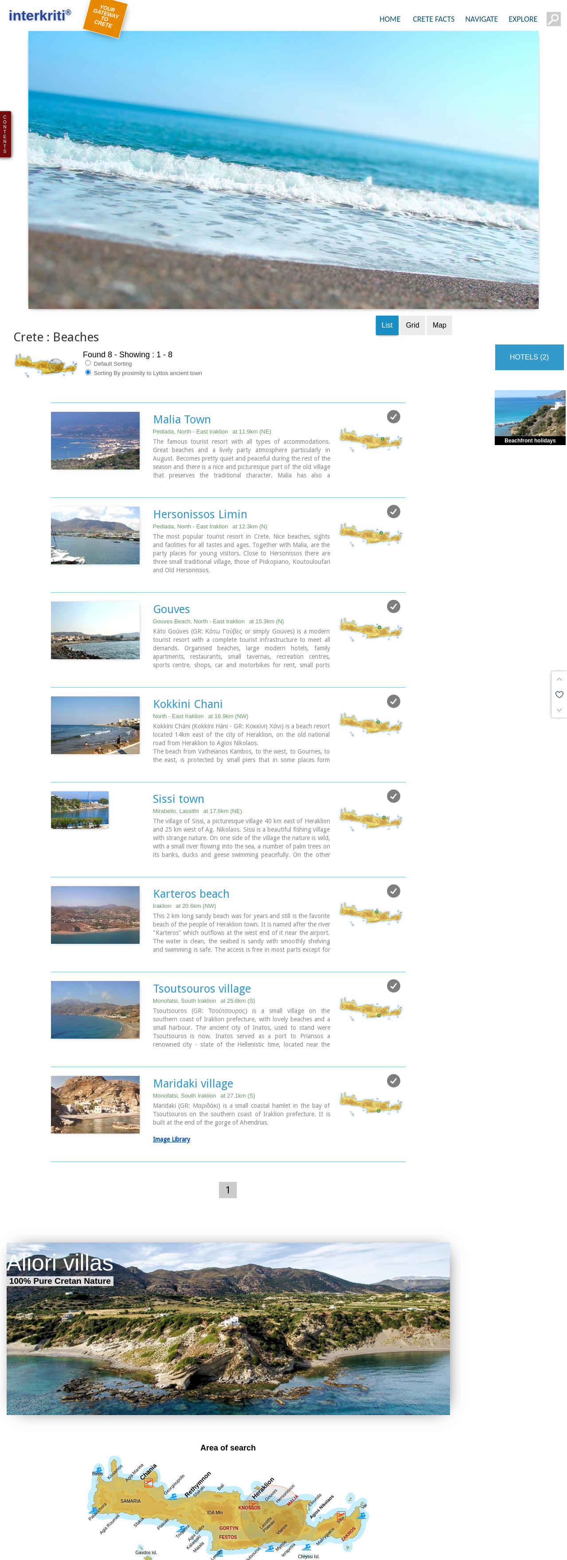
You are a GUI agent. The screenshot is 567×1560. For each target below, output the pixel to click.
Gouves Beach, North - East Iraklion (218, 555)
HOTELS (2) (529, 291)
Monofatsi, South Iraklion (204, 934)
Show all (20, 1548)
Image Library (171, 1073)
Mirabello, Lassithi (197, 745)
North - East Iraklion (201, 650)
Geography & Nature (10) (236, 1548)
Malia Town (182, 353)
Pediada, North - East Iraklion (212, 365)
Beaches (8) (384, 1548)
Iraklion (184, 840)
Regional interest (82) (82, 1548)
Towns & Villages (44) (320, 1548)
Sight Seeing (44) (158, 1548)
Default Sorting (108, 297)
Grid (412, 259)
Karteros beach (191, 827)
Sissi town (178, 732)
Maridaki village (193, 1017)
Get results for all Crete (228, 1521)
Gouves (171, 543)
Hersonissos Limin (200, 448)
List (387, 259)
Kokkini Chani (188, 638)
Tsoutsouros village (202, 922)
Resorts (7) (431, 1548)
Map (439, 259)
